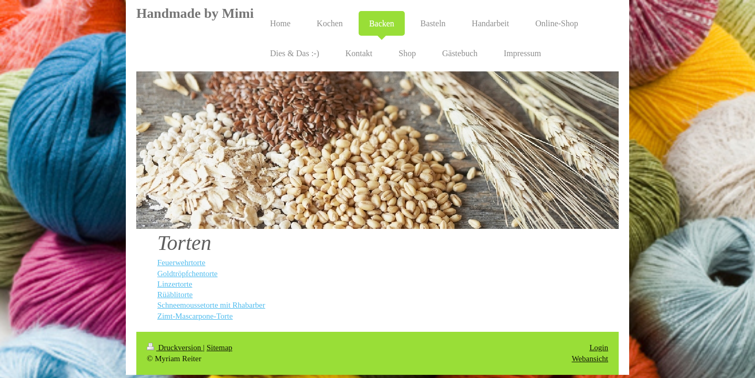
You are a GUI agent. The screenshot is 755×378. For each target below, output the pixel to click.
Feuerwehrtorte (181, 262)
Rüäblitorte (175, 294)
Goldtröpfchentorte (187, 273)
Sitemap (219, 347)
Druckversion (175, 347)
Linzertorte (174, 284)
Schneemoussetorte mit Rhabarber (211, 305)
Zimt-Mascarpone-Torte (195, 316)
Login (598, 347)
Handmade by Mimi (195, 13)
